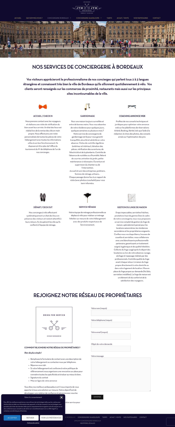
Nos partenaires (141, 18)
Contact (157, 18)
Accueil (17, 18)
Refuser (30, 418)
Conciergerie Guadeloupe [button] (90, 18)
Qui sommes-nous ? (34, 18)
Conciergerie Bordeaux (65, 417)
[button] (61, 397)
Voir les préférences (51, 418)
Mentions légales (87, 423)
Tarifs (109, 18)
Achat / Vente (123, 18)
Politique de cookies (33, 422)
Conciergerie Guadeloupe (89, 417)
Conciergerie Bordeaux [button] (60, 18)
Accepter (12, 418)
